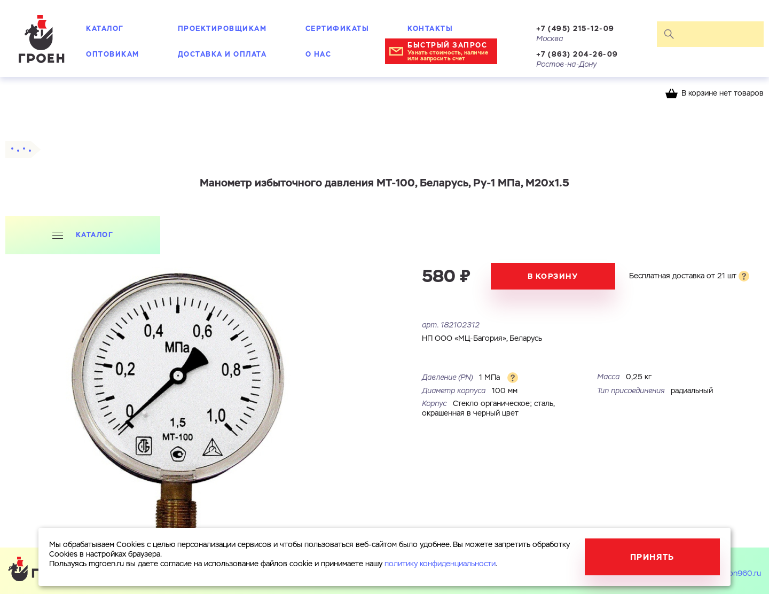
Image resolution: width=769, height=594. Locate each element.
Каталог (105, 28)
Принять (652, 557)
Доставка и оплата (222, 54)
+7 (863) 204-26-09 (577, 54)
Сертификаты (337, 28)
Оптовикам (112, 54)
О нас (318, 54)
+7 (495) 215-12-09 (575, 28)
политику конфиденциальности (440, 564)
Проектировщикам (222, 28)
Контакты (430, 28)
